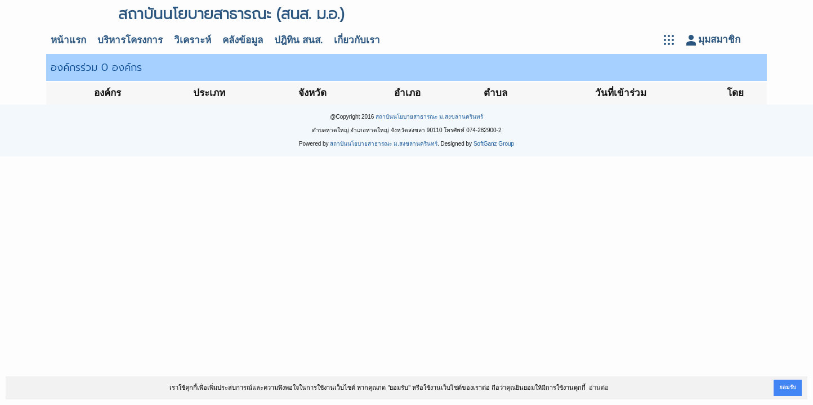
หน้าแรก (68, 40)
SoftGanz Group (493, 144)
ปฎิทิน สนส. (298, 40)
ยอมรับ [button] (787, 387)
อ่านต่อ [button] (599, 387)
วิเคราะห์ (192, 40)
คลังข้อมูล (242, 40)
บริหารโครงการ (130, 40)
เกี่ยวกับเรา (357, 40)
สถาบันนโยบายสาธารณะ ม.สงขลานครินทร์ (429, 117)
